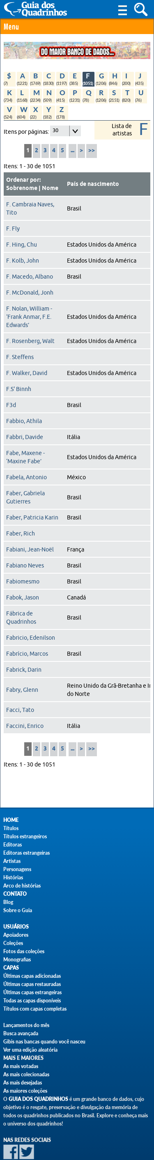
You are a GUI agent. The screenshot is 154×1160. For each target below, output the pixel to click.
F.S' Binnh (18, 389)
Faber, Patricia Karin (32, 517)
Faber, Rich (20, 533)
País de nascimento (93, 184)
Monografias (17, 959)
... (72, 151)
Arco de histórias (22, 886)
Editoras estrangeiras (26, 853)
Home (10, 820)
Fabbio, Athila (24, 421)
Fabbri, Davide (24, 437)
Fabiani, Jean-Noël (30, 549)
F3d (11, 405)
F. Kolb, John (22, 260)
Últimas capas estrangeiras (32, 992)
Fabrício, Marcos (27, 653)
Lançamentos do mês (26, 1025)
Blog (8, 902)
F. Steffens (20, 357)
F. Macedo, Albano (29, 276)
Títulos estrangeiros (25, 836)
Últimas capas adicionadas (32, 976)
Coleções (13, 943)
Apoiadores (15, 935)
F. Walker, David (26, 373)
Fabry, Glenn (22, 689)
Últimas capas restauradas (32, 984)
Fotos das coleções (23, 951)
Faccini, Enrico (25, 726)
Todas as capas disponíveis (32, 1001)
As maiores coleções (25, 1091)
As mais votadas (20, 1066)
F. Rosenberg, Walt (30, 341)
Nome (50, 188)
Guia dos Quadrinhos (38, 1099)
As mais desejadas (22, 1083)
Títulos (10, 828)
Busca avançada (20, 1033)
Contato (15, 894)
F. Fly (13, 228)
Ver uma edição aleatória (30, 1050)
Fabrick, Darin (23, 669)
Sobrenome (21, 188)
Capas (11, 968)
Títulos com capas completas (35, 1009)
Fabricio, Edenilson (30, 637)
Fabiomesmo (22, 581)
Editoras (12, 845)
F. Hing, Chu (21, 244)
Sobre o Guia (17, 910)
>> (91, 151)
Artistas (12, 861)
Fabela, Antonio (26, 477)
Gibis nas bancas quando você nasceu (44, 1042)
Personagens (17, 869)
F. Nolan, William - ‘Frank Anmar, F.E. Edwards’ (29, 317)
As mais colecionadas (26, 1074)
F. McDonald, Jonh (29, 292)
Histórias (13, 877)
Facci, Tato (20, 710)
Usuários (16, 927)
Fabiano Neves (25, 565)
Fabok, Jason (22, 597)
